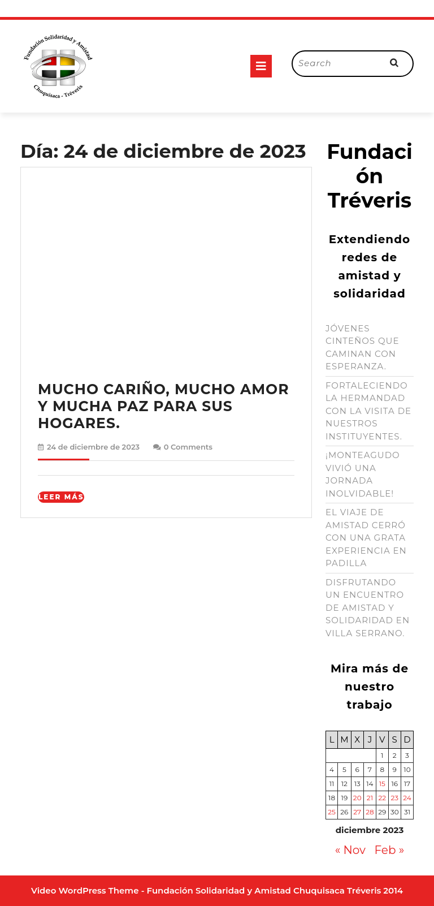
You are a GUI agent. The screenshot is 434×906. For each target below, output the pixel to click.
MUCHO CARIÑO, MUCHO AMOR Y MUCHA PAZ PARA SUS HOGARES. (163, 406)
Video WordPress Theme (85, 890)
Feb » (390, 850)
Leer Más (61, 497)
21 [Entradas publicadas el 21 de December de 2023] (370, 797)
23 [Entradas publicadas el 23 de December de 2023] (394, 797)
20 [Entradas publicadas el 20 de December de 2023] (357, 797)
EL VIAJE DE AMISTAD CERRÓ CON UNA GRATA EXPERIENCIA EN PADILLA (366, 537)
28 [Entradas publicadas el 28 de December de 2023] (370, 812)
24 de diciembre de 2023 (93, 446)
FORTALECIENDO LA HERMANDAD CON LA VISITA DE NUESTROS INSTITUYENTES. (368, 411)
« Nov (350, 850)
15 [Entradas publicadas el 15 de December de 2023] (382, 783)
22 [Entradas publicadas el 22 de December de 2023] (382, 797)
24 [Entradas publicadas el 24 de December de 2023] (407, 797)
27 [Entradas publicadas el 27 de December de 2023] (357, 812)
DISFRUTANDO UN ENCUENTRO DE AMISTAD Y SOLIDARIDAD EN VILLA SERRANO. (368, 607)
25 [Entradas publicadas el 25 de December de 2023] (332, 812)
